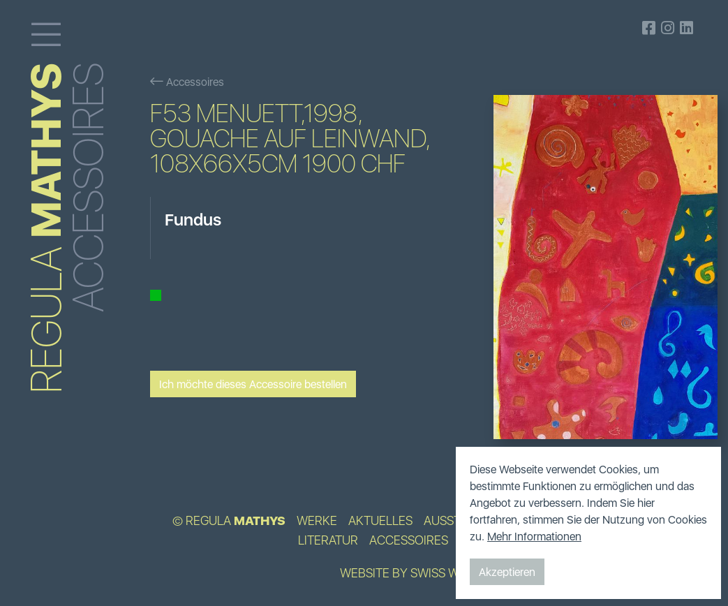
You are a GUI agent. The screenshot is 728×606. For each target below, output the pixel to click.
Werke (317, 521)
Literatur (328, 540)
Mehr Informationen (534, 536)
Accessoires (187, 81)
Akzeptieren (507, 572)
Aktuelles (380, 521)
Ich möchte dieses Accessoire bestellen (253, 384)
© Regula (228, 521)
